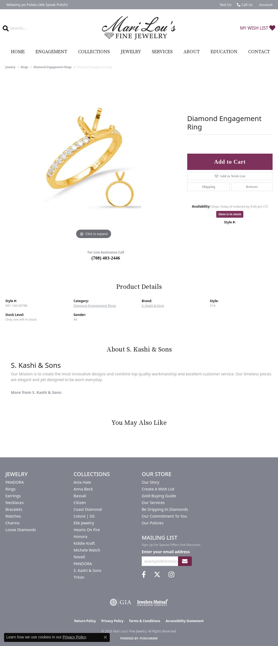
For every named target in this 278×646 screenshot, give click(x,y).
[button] (265, 4)
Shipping (208, 187)
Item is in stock (229, 214)
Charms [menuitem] (12, 522)
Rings (24, 67)
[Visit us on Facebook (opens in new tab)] (143, 574)
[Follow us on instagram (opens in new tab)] (171, 574)
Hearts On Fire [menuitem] (87, 529)
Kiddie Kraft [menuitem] (84, 543)
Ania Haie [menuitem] (82, 482)
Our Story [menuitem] (150, 482)
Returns (252, 187)
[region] (93, 158)
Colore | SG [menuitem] (84, 516)
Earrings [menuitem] (13, 495)
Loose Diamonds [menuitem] (20, 529)
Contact (259, 52)
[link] (36, 4)
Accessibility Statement (184, 621)
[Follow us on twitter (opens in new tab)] (157, 574)
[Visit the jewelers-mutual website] (152, 602)
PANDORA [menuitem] (14, 482)
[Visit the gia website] (120, 602)
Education (224, 52)
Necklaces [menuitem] (14, 502)
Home (18, 52)
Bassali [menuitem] (80, 495)
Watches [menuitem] (13, 516)
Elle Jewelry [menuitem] (84, 522)
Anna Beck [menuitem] (83, 489)
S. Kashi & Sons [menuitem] (87, 570)
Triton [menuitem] (79, 577)
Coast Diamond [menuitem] (88, 509)
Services (162, 52)
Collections (94, 52)
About (191, 52)
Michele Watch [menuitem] (87, 550)
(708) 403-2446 (106, 258)
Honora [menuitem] (81, 536)
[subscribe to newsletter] (185, 561)
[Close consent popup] (105, 637)
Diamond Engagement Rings (53, 67)
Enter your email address (166, 551)
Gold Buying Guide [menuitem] (159, 495)
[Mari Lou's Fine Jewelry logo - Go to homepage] (139, 28)
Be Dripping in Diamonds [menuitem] (165, 509)
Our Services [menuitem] (153, 502)
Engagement (51, 52)
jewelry (10, 67)
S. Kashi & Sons (153, 305)
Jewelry (131, 52)
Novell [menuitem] (79, 556)
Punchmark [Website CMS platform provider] (149, 638)
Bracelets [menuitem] (13, 509)
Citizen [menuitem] (80, 502)
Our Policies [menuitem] (152, 522)
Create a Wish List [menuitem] (158, 489)
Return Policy (85, 621)
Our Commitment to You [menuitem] (164, 516)
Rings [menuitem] (10, 489)
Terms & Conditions (144, 621)
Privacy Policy (112, 621)
